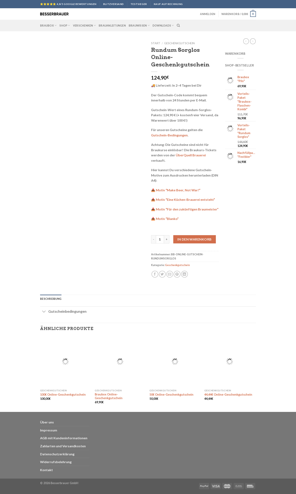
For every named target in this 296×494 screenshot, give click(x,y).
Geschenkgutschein (179, 43)
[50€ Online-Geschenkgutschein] (174, 361)
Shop (64, 25)
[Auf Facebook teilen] (154, 274)
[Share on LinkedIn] (184, 274)
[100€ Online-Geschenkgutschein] (65, 361)
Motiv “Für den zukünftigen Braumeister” (187, 209)
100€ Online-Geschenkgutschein (63, 394)
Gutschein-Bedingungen (169, 135)
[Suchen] (178, 25)
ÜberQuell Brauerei (191, 155)
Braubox (48, 25)
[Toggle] (44, 312)
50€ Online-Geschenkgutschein (171, 394)
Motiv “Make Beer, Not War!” (178, 190)
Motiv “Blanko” (167, 219)
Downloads (163, 25)
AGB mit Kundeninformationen (63, 438)
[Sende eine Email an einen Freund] (169, 274)
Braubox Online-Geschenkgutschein (109, 396)
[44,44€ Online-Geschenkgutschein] (229, 361)
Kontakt (46, 470)
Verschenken (84, 25)
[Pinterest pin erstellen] (177, 274)
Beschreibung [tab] (50, 298)
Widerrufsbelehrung (56, 462)
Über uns (47, 422)
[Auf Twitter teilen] (162, 274)
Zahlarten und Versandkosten (63, 446)
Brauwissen (139, 25)
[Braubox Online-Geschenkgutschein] (120, 361)
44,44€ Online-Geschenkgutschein (228, 394)
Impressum (48, 430)
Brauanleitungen (112, 25)
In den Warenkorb (194, 239)
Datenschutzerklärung (57, 454)
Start (155, 43)
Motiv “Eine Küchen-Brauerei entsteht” (185, 199)
